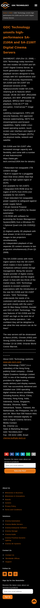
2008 (10, 13)
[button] (36, 5)
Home (5, 13)
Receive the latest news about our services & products (16, 586)
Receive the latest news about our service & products (17, 460)
